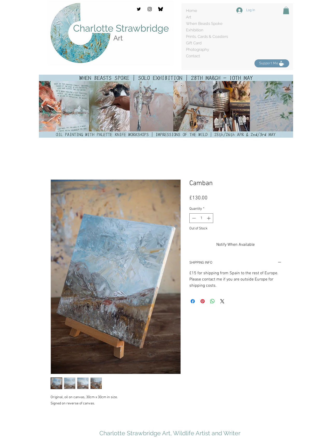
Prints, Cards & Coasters (207, 36)
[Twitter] (138, 9)
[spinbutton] (201, 218)
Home (191, 10)
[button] (286, 10)
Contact (193, 56)
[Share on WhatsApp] (212, 301)
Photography (197, 49)
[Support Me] (271, 63)
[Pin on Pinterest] (202, 301)
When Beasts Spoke (204, 23)
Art (188, 17)
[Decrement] (193, 218)
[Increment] (209, 218)
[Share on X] (222, 301)
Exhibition (194, 30)
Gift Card (194, 43)
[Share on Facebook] (193, 301)
